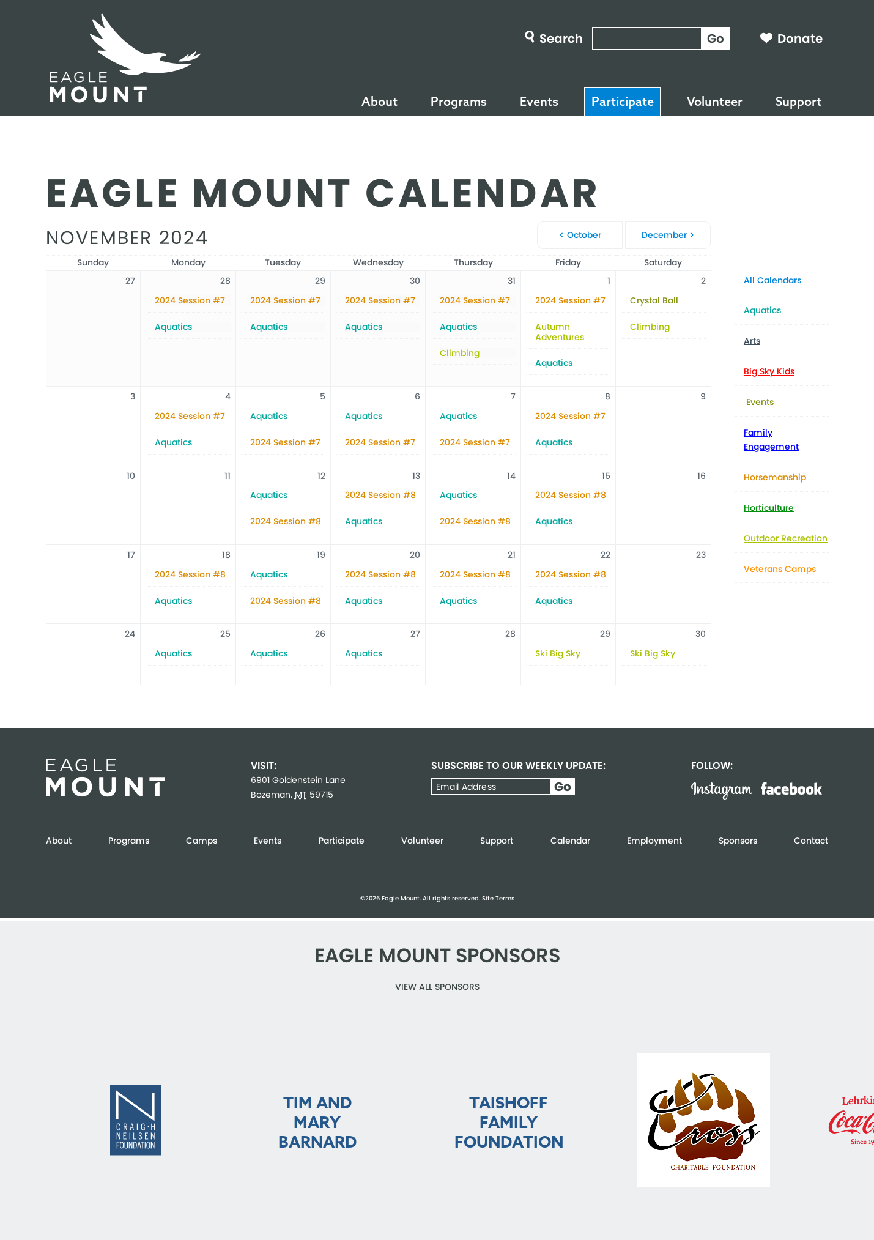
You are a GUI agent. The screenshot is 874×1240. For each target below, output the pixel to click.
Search (561, 38)
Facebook (791, 788)
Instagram (721, 791)
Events (539, 101)
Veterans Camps (780, 569)
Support (798, 101)
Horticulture (769, 508)
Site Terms (498, 898)
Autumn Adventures (559, 332)
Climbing (460, 353)
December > (668, 235)
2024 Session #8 (285, 521)
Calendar (570, 840)
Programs (459, 101)
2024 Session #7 (190, 300)
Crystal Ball (654, 300)
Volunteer (715, 101)
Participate (622, 101)
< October (580, 235)
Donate (800, 38)
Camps (201, 840)
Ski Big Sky (557, 653)
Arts (752, 341)
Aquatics (762, 310)
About (379, 101)
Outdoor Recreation (786, 538)
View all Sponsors (437, 987)
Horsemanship (775, 477)
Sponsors (738, 840)
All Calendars (772, 280)
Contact (811, 840)
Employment (654, 840)
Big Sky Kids (769, 371)
